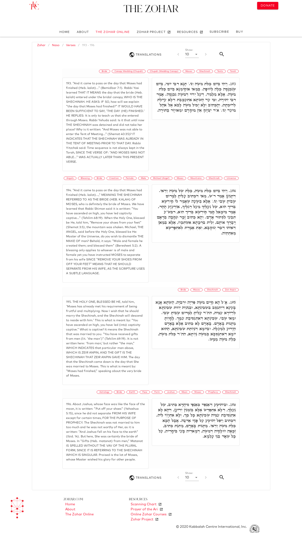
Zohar (41, 45)
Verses (71, 45)
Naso (55, 45)
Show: (189, 50)
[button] (192, 54)
